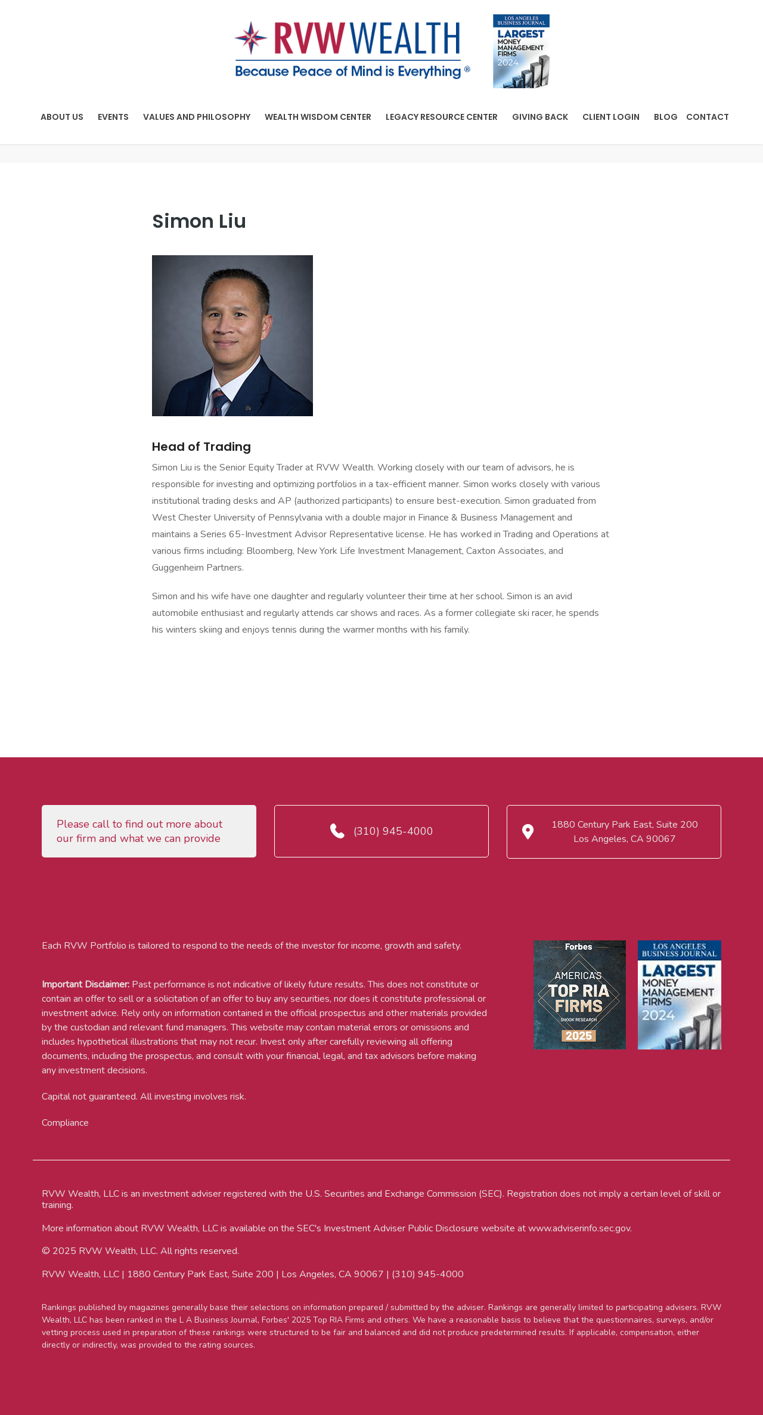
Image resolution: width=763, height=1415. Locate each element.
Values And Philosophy (196, 117)
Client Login (611, 117)
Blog (666, 117)
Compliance (65, 1122)
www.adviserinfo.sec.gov (579, 1228)
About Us (62, 117)
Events (113, 117)
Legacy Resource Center (442, 117)
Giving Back (540, 117)
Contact (707, 117)
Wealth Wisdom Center (318, 117)
